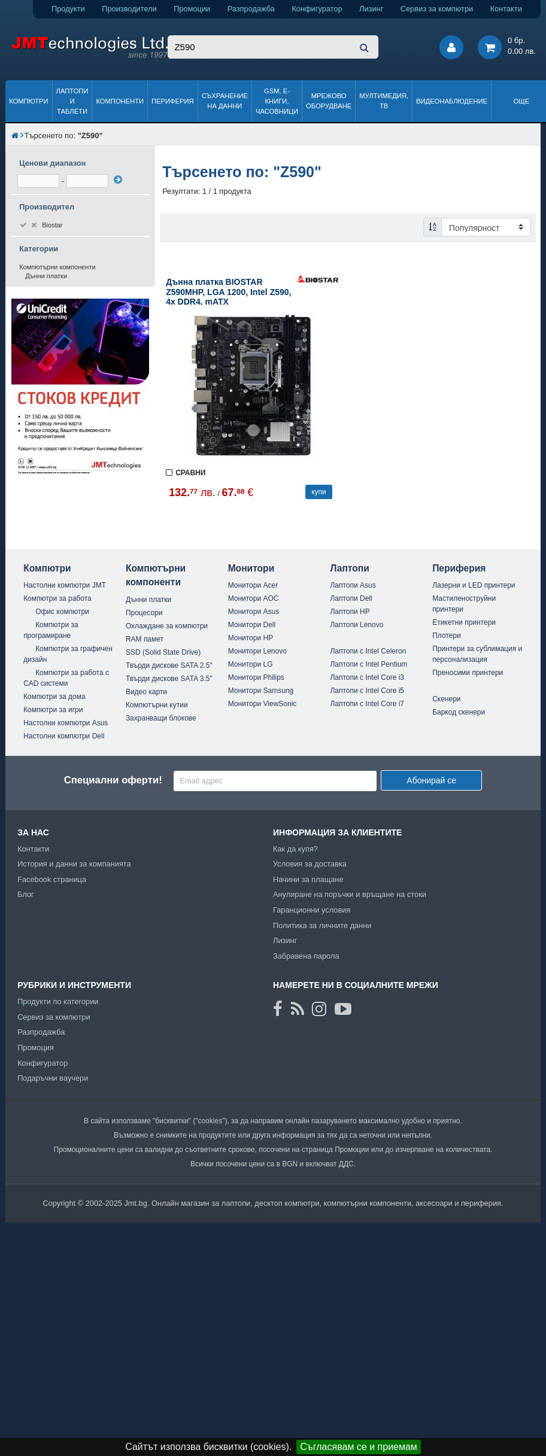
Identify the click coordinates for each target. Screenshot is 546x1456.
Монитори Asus (254, 611)
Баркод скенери (458, 712)
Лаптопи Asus (352, 585)
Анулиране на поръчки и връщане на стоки (349, 894)
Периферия (172, 101)
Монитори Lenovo (257, 651)
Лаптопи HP (349, 611)
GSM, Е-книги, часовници (277, 101)
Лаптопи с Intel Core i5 (367, 690)
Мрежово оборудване (328, 101)
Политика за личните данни (322, 925)
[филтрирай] (118, 179)
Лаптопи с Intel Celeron (368, 651)
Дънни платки (46, 275)
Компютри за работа (57, 598)
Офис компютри (62, 611)
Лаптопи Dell (351, 598)
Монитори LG (250, 664)
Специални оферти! (113, 780)
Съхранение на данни (225, 101)
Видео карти (146, 692)
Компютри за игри (53, 710)
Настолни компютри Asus (65, 723)
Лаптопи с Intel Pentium (368, 664)
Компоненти (120, 101)
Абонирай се (431, 780)
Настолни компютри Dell (63, 736)
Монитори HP (251, 638)
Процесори (144, 613)
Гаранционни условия (311, 909)
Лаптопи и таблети (72, 101)
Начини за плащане (308, 879)
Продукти (68, 8)
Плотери (446, 635)
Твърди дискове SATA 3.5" (169, 678)
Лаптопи (349, 568)
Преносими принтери (467, 672)
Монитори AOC (253, 598)
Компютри (28, 101)
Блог (25, 894)
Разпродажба (251, 8)
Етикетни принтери (464, 622)
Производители (129, 8)
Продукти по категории (57, 1001)
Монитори (251, 568)
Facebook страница (51, 879)
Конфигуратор (317, 8)
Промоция (35, 1047)
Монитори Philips (256, 677)
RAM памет (144, 639)
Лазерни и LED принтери (473, 585)
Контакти (506, 8)
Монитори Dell (252, 625)
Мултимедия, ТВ (383, 101)
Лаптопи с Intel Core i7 (367, 704)
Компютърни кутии (157, 705)
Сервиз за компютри (437, 8)
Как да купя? (295, 848)
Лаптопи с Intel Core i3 (367, 677)
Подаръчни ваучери (52, 1078)
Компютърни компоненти (57, 266)
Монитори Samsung (261, 690)
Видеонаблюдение (451, 101)
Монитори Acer (253, 585)
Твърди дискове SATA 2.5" (169, 665)
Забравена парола (306, 956)
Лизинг (371, 8)
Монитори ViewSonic (262, 704)
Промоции (192, 8)
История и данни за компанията (74, 863)
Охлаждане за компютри (167, 626)
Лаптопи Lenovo (356, 625)
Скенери (446, 699)
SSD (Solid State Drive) (163, 652)
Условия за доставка (310, 863)
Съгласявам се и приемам (358, 1447)
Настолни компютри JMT (64, 585)
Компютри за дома (54, 696)
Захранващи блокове (161, 718)
